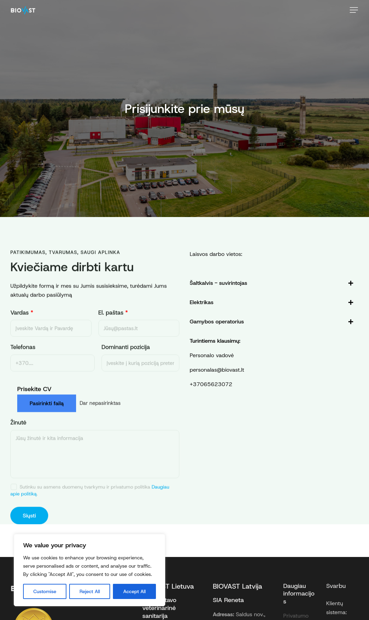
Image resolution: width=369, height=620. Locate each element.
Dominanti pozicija (126, 352)
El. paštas (113, 318)
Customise (44, 591)
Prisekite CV (34, 395)
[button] (354, 10)
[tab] (271, 283)
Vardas (21, 318)
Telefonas (22, 352)
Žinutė (18, 428)
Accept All (134, 591)
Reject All (90, 591)
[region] (89, 570)
